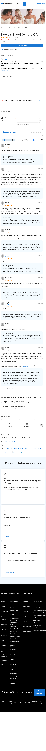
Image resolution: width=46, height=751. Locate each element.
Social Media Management (13, 649)
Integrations (4, 656)
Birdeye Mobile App (4, 663)
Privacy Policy (10, 702)
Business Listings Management (14, 641)
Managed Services (37, 601)
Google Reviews (14, 633)
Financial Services (14, 661)
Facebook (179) (37, 140)
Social (2, 621)
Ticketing (3, 645)
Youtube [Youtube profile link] (31, 452)
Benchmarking (4, 642)
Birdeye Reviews (27, 626)
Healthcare (13, 664)
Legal (11, 669)
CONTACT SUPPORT (39, 692)
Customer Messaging (13, 625)
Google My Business (15, 636)
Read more (4, 70)
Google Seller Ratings (4, 612)
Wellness (12, 683)
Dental (12, 659)
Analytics (3, 654)
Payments (3, 629)
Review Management (13, 614)
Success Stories (27, 624)
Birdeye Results (27, 629)
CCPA (28, 702)
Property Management (13, 672)
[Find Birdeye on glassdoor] (31, 692)
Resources (25, 611)
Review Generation (15, 618)
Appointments (4, 624)
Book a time (26, 609)
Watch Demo (26, 606)
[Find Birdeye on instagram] (26, 692)
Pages (2, 609)
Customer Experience (13, 645)
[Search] (24, 4)
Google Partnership (4, 659)
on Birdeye (7, 145)
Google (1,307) (22, 140)
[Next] (41, 424)
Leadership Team (27, 604)
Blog (24, 614)
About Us (25, 601)
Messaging (4, 635)
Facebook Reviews (14, 638)
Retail (10, 28)
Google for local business (14, 610)
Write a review (40, 4)
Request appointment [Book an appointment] (9, 49)
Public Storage (13, 675)
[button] (2, 388)
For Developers (36, 622)
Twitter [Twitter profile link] (15, 452)
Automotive (13, 656)
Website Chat (13, 631)
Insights (3, 640)
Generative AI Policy (34, 702)
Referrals (3, 606)
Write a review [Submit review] (22, 45)
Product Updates (27, 619)
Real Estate (13, 678)
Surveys (3, 637)
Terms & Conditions (4, 702)
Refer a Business (37, 627)
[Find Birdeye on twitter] (20, 692)
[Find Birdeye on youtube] (29, 692)
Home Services (14, 666)
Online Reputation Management (15, 621)
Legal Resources (27, 631)
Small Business (14, 601)
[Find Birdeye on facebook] (17, 692)
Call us (5, 445)
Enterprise (12, 604)
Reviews (3, 604)
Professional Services (38, 604)
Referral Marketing (14, 628)
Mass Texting (4, 626)
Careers (25, 621)
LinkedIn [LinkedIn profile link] (23, 452)
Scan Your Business (37, 617)
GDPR (21, 702)
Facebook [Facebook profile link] (8, 452)
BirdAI (2, 651)
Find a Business (36, 620)
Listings (3, 601)
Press (24, 616)
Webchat (3, 619)
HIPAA (24, 702)
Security (16, 702)
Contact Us (26, 634)
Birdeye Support (37, 625)
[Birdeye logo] (5, 4)
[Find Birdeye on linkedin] (23, 692)
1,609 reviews (14, 37)
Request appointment (10, 441)
